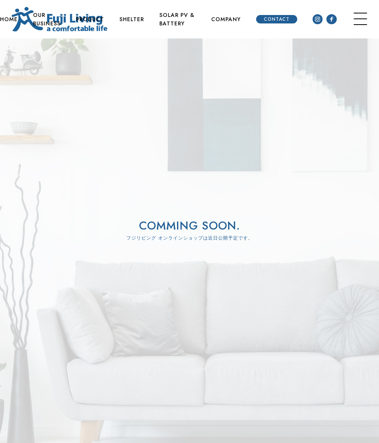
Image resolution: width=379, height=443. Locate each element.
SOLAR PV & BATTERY (177, 19)
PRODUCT (90, 19)
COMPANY (226, 19)
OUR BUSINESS (47, 19)
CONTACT (277, 19)
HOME (9, 19)
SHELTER (131, 19)
